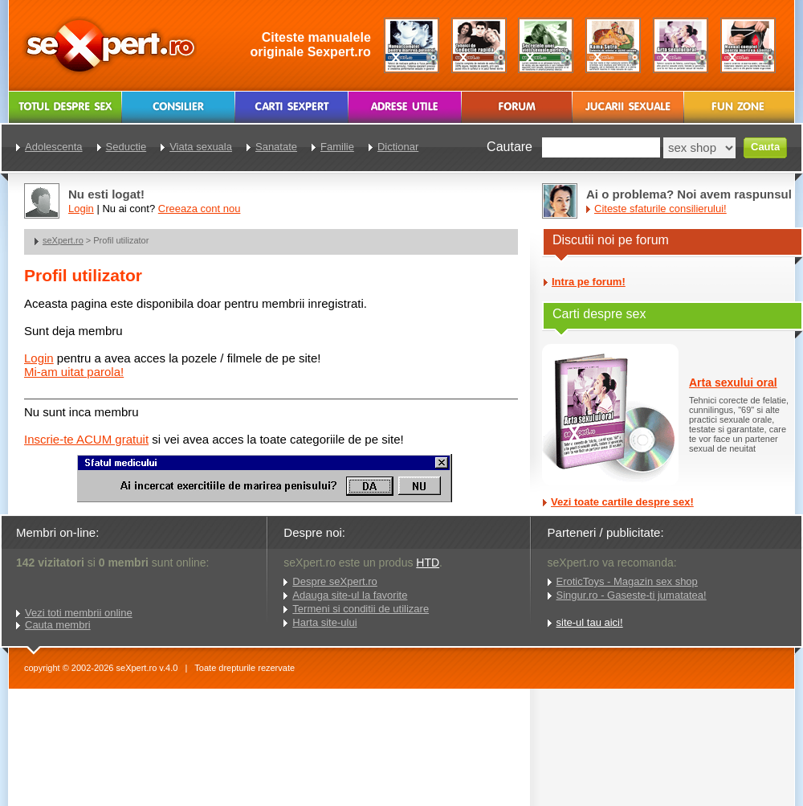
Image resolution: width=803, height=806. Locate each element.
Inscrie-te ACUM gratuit (86, 439)
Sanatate (276, 147)
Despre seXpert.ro (334, 581)
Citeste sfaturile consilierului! (660, 209)
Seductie (126, 147)
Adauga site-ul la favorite (349, 595)
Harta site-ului (324, 622)
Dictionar (397, 147)
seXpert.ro (63, 240)
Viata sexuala (200, 147)
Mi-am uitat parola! (74, 371)
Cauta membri (58, 625)
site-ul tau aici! (589, 622)
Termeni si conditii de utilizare (360, 609)
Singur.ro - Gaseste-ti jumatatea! (631, 595)
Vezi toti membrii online (78, 613)
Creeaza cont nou (199, 209)
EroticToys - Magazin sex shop (627, 581)
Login (39, 358)
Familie (337, 147)
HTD (427, 562)
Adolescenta (54, 147)
